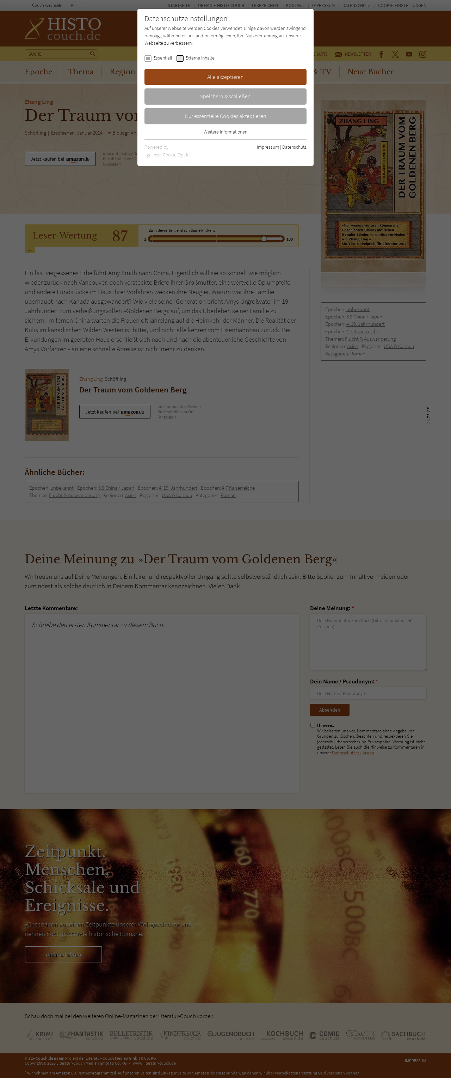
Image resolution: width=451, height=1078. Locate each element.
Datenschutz (294, 147)
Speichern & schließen (225, 96)
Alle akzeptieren (225, 76)
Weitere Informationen (225, 132)
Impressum (268, 147)
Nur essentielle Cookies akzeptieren (225, 115)
